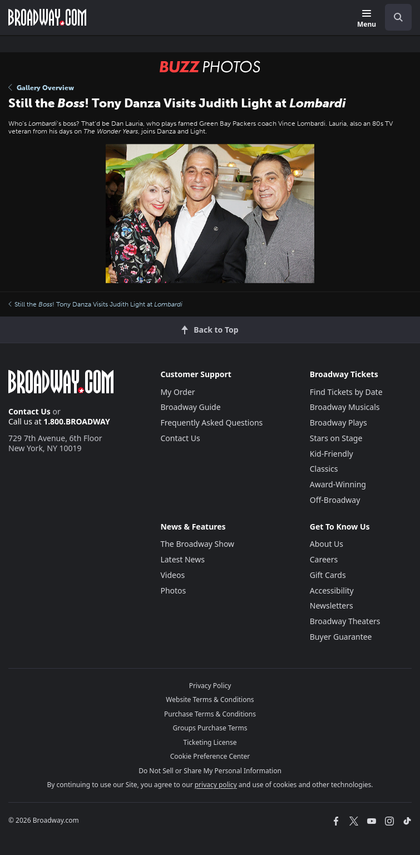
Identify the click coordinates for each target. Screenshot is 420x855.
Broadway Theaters (345, 621)
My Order (177, 392)
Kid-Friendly (331, 453)
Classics (324, 468)
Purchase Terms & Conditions (210, 714)
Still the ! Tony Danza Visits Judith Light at (95, 304)
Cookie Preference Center (210, 756)
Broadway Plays (338, 422)
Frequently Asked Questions (211, 422)
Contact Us (29, 411)
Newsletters (331, 605)
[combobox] (394, 17)
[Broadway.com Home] (47, 17)
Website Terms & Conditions (210, 699)
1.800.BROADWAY (76, 421)
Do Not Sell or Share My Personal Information (210, 770)
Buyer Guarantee (341, 636)
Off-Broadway (335, 500)
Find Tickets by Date (346, 392)
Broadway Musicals (345, 407)
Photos (173, 590)
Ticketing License (210, 742)
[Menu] (366, 19)
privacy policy (216, 784)
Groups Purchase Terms (210, 728)
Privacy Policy (210, 685)
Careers (324, 559)
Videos (172, 575)
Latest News (182, 559)
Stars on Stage (336, 438)
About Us (326, 543)
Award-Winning (338, 484)
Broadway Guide (190, 407)
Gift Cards (328, 575)
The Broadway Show (197, 543)
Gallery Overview (41, 88)
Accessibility (332, 590)
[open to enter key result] (398, 17)
